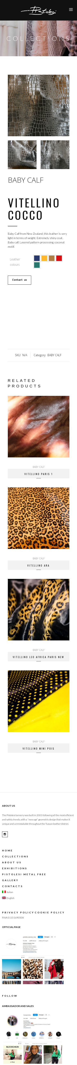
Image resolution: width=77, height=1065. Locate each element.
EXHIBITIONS (14, 868)
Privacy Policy (18, 912)
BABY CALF (25, 180)
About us (12, 862)
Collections (15, 856)
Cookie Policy (50, 912)
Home (7, 850)
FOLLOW (10, 995)
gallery (10, 880)
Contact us (19, 280)
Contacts (12, 886)
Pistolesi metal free (24, 874)
